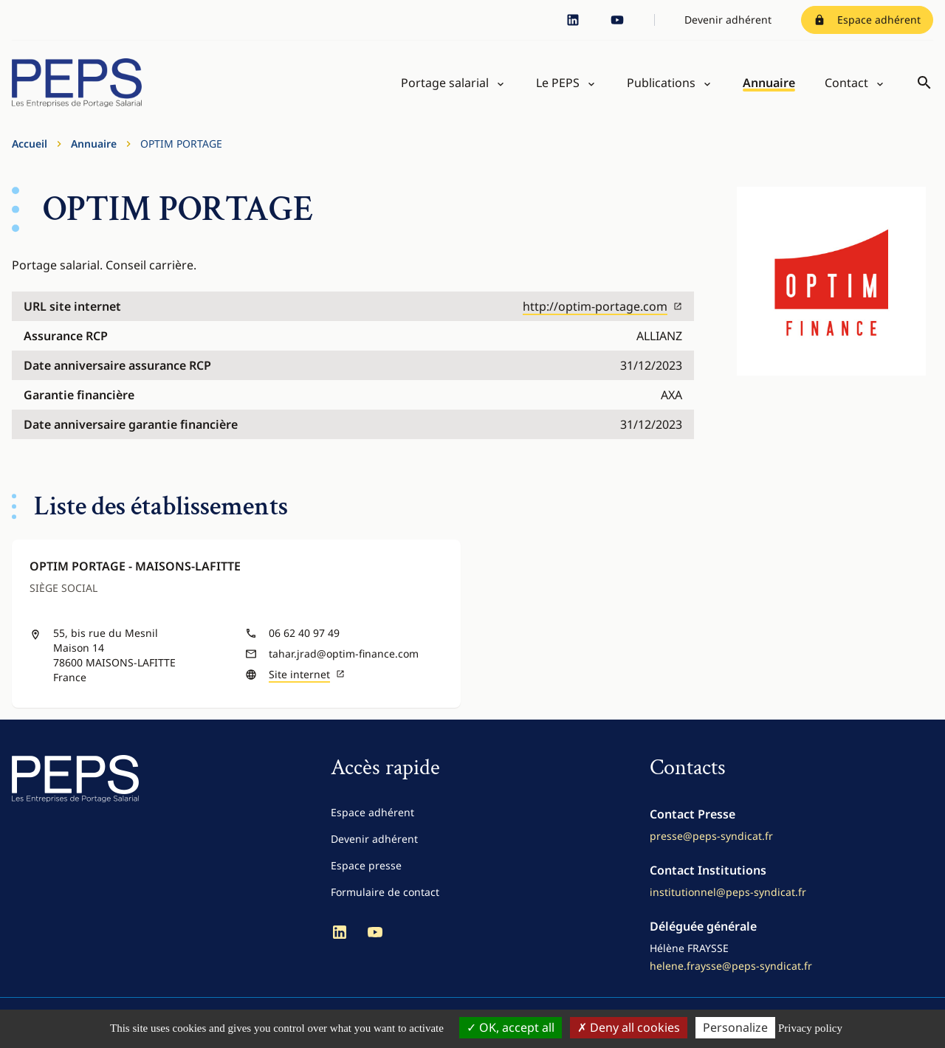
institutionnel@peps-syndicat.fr (728, 892)
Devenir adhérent (728, 20)
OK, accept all (510, 1027)
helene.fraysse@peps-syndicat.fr (731, 966)
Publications (661, 83)
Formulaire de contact (385, 892)
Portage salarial (445, 83)
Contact (846, 83)
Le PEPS (558, 83)
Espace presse (366, 865)
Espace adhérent (867, 20)
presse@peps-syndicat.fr (711, 836)
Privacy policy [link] (810, 1028)
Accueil (29, 144)
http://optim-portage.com (602, 306)
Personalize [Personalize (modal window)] (735, 1027)
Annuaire (769, 83)
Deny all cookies (628, 1027)
